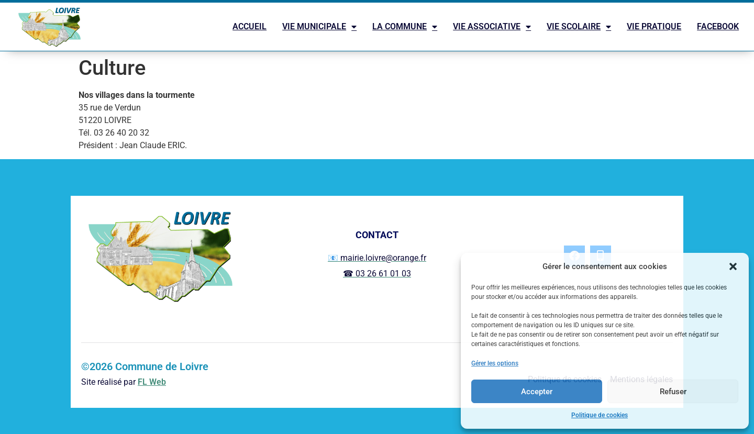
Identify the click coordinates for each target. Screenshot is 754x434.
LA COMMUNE (404, 26)
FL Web (152, 382)
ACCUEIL (249, 26)
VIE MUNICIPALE (319, 26)
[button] (733, 266)
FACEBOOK (718, 26)
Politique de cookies (599, 415)
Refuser (673, 391)
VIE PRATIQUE (654, 26)
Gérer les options (494, 363)
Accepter (536, 391)
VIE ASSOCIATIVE (492, 26)
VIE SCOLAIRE (579, 26)
